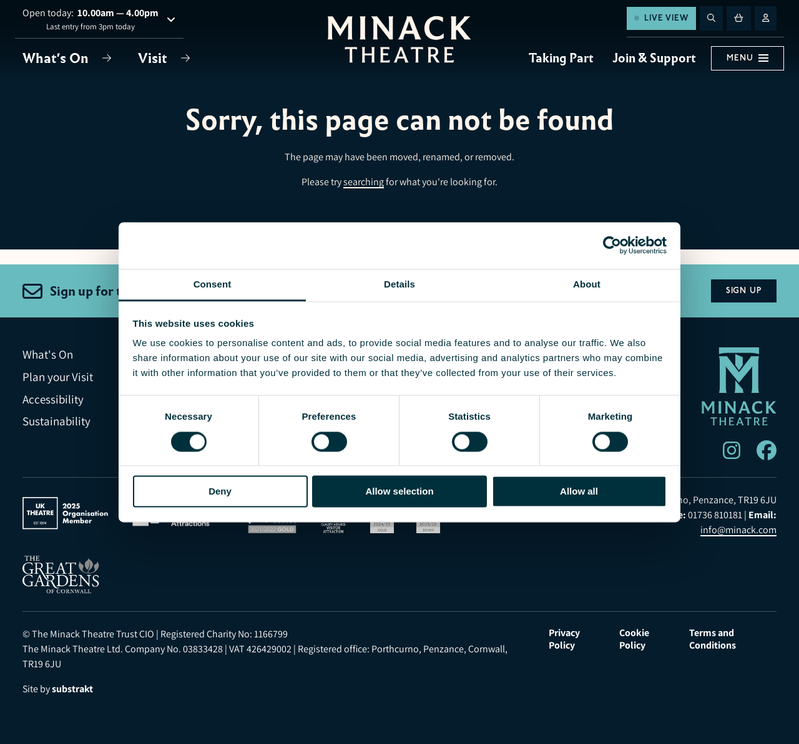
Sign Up (744, 291)
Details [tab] (399, 284)
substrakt (72, 688)
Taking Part (561, 58)
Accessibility (53, 399)
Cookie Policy (634, 639)
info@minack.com (738, 529)
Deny (220, 491)
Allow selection (399, 491)
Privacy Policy (564, 639)
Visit (154, 58)
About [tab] (586, 284)
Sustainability (56, 421)
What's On (57, 58)
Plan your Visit (57, 377)
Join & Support (654, 58)
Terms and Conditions (712, 639)
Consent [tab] (213, 284)
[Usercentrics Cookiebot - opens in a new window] (612, 245)
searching (363, 181)
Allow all (579, 491)
